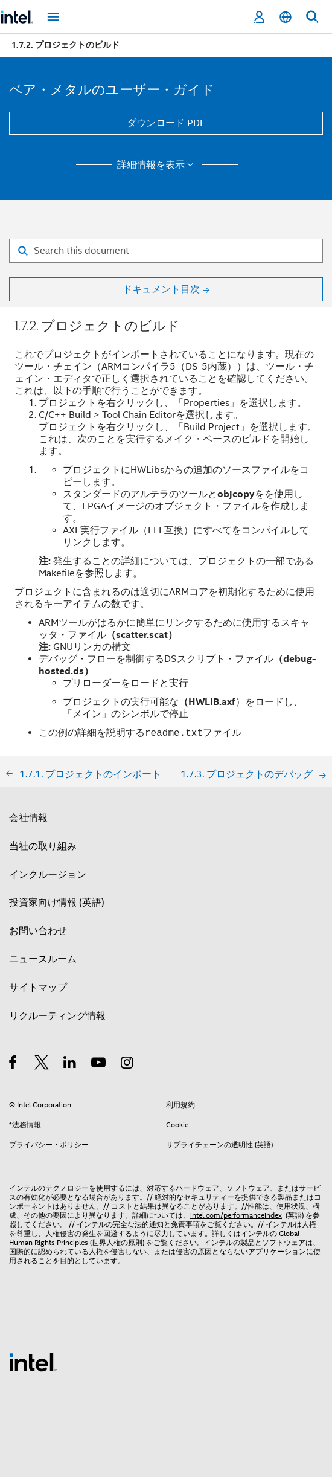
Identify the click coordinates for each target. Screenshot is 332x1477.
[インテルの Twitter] (42, 1064)
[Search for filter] (166, 251)
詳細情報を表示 (157, 165)
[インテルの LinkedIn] (70, 1064)
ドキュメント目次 (161, 289)
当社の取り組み (43, 846)
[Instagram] (127, 1064)
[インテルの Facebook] (13, 1064)
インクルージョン (47, 875)
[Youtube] (99, 1064)
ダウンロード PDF (166, 123)
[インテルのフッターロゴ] (33, 1362)
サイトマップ (38, 988)
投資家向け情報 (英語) (56, 902)
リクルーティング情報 (57, 1016)
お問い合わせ (38, 931)
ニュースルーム (43, 959)
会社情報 (28, 818)
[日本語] (285, 17)
